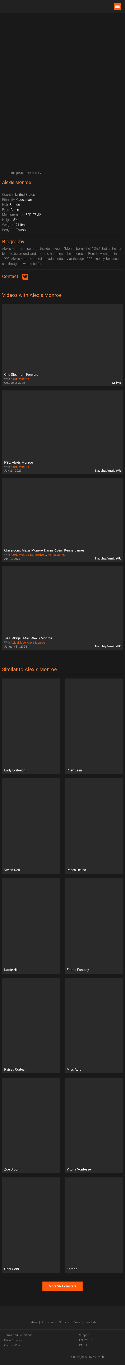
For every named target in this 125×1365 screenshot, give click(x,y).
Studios (64, 1322)
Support (84, 1335)
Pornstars (48, 1322)
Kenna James (56, 554)
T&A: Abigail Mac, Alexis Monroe (28, 638)
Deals (76, 1322)
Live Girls (90, 1322)
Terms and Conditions (18, 1335)
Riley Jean (74, 770)
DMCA (83, 1345)
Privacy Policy (13, 1340)
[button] (117, 6)
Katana (72, 1269)
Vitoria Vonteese (79, 1169)
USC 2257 (85, 1340)
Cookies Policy (13, 1345)
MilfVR (116, 382)
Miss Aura (74, 1069)
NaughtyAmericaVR (108, 470)
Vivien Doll (12, 870)
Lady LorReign (15, 770)
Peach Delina (76, 870)
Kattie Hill (11, 970)
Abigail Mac (18, 642)
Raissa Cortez (14, 1069)
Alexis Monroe (20, 379)
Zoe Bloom (12, 1169)
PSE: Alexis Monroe (18, 462)
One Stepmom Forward (21, 375)
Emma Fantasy (78, 970)
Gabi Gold (11, 1269)
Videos (33, 1322)
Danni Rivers (38, 554)
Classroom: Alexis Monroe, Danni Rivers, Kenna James (44, 550)
